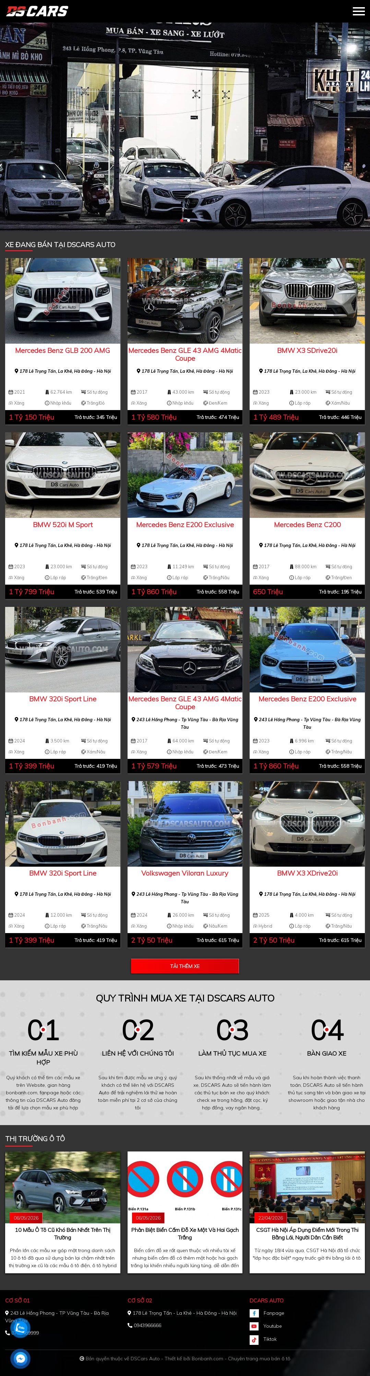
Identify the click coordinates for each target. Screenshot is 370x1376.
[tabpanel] (185, 115)
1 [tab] (181, 220)
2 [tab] (188, 220)
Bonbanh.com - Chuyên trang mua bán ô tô (241, 1358)
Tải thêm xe (185, 966)
